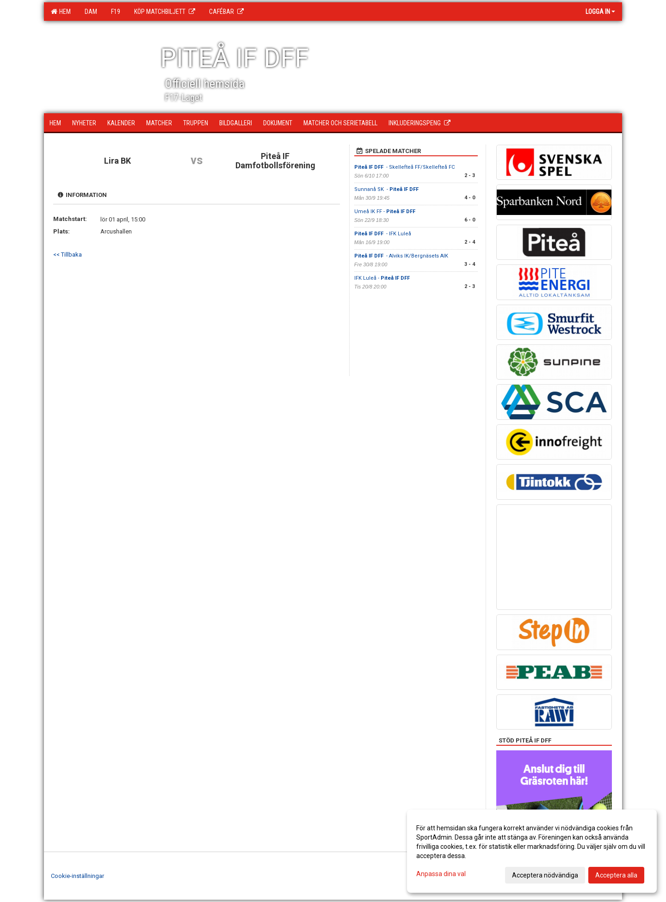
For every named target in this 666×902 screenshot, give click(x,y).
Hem (61, 11)
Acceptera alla (616, 875)
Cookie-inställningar (77, 875)
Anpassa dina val (441, 873)
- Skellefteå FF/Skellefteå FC (404, 167)
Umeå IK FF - (385, 212)
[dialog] (532, 851)
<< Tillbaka (67, 254)
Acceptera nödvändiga (545, 875)
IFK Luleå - (382, 278)
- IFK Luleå (382, 234)
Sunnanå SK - (387, 189)
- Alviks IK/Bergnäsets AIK (401, 256)
